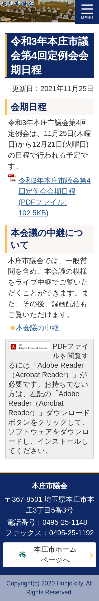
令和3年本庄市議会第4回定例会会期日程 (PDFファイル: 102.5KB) (54, 196)
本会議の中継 (37, 328)
